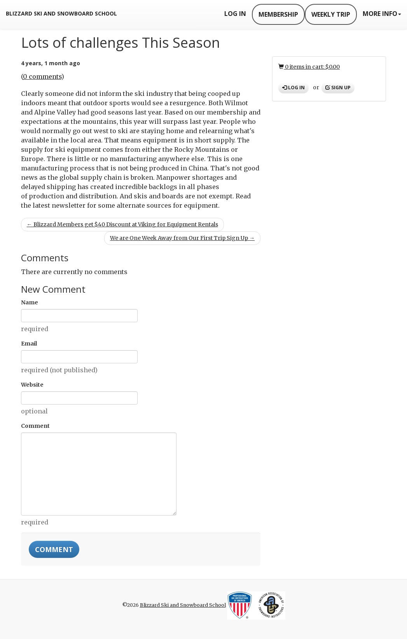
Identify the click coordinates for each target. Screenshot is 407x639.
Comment (35, 425)
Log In (235, 13)
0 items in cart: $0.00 (309, 66)
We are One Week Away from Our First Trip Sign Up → (182, 237)
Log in (293, 87)
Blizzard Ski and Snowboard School (61, 13)
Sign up (338, 87)
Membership (278, 14)
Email (29, 343)
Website (32, 384)
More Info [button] (382, 13)
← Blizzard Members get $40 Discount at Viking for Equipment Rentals (122, 224)
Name (29, 302)
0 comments (42, 76)
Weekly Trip (330, 14)
